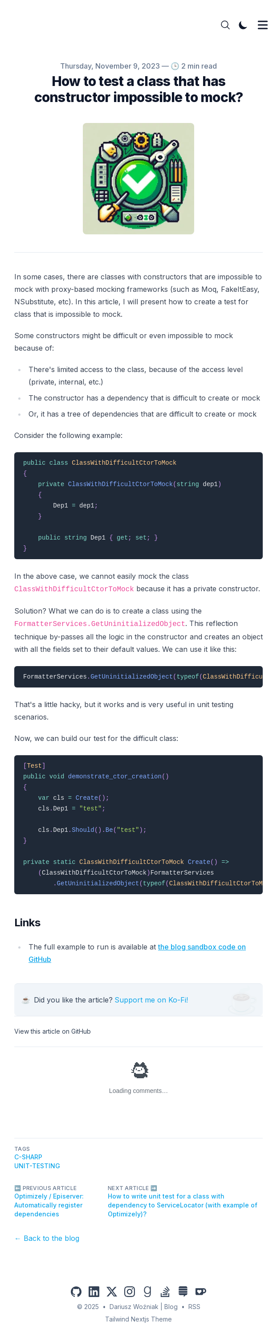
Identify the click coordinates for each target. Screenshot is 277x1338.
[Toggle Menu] (263, 25)
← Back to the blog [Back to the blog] (46, 1238)
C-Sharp (28, 1157)
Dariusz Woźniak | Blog (144, 1306)
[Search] (225, 25)
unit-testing (37, 1166)
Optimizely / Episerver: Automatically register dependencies (49, 1205)
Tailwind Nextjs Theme (138, 1319)
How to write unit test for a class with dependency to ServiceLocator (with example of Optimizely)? (182, 1205)
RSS (194, 1306)
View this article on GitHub (52, 1031)
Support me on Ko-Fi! (151, 999)
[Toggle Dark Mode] (243, 25)
